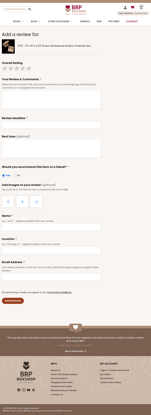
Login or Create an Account (114, 370)
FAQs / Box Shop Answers (64, 374)
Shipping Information (62, 382)
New (99, 21)
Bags (36, 21)
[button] (5, 68)
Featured (113, 21)
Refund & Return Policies (64, 390)
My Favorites (106, 378)
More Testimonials (74, 351)
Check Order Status (110, 382)
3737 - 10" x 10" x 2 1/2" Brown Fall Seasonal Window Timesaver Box (54, 45)
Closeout (132, 21)
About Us (55, 370)
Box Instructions (59, 378)
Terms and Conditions (59, 292)
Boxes (18, 21)
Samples (85, 21)
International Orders (61, 386)
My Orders (105, 374)
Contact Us (57, 394)
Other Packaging (60, 21)
